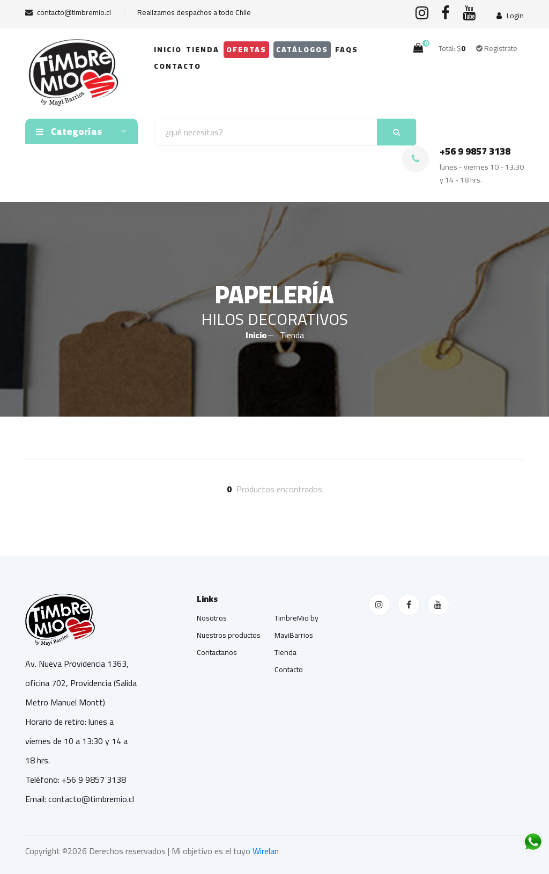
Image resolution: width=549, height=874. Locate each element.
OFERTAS (246, 49)
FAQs (346, 49)
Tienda (202, 49)
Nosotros (212, 618)
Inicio (168, 49)
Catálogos (302, 49)
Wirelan (266, 851)
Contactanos (217, 652)
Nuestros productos (229, 635)
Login (510, 15)
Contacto (177, 66)
